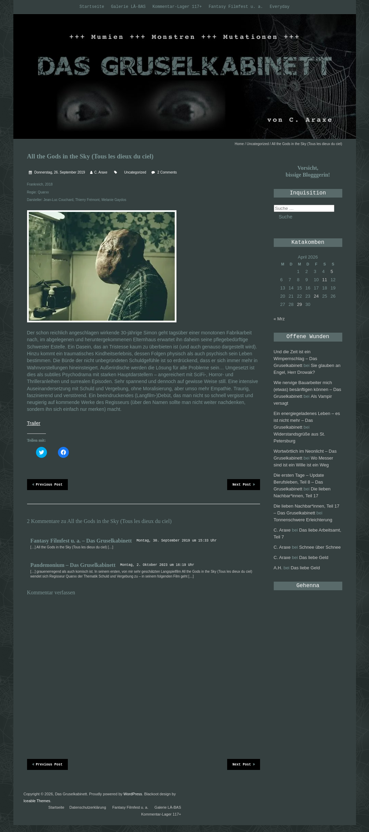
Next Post (243, 484)
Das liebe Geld (313, 557)
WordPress (132, 794)
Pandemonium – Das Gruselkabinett (72, 565)
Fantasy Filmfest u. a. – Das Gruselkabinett (81, 541)
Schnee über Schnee (320, 547)
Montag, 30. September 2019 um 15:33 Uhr (176, 541)
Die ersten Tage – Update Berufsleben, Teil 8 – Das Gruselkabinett (299, 482)
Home (239, 144)
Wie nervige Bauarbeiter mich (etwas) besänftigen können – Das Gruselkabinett (307, 389)
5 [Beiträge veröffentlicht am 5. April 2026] (332, 271)
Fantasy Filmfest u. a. (236, 6)
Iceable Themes (37, 801)
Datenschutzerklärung (88, 807)
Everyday (280, 6)
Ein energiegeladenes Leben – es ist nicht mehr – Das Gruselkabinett (307, 420)
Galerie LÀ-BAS (128, 6)
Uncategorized (258, 144)
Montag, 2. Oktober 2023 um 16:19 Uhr (157, 565)
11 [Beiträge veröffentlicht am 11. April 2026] (324, 279)
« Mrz (279, 318)
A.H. (278, 567)
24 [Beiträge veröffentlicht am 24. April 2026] (316, 296)
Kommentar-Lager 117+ (177, 6)
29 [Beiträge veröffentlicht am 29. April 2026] (299, 304)
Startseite (91, 6)
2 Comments (167, 172)
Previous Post (47, 484)
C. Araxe (100, 172)
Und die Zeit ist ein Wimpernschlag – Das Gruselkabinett (295, 358)
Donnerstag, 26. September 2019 (59, 172)
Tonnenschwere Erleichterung (303, 519)
